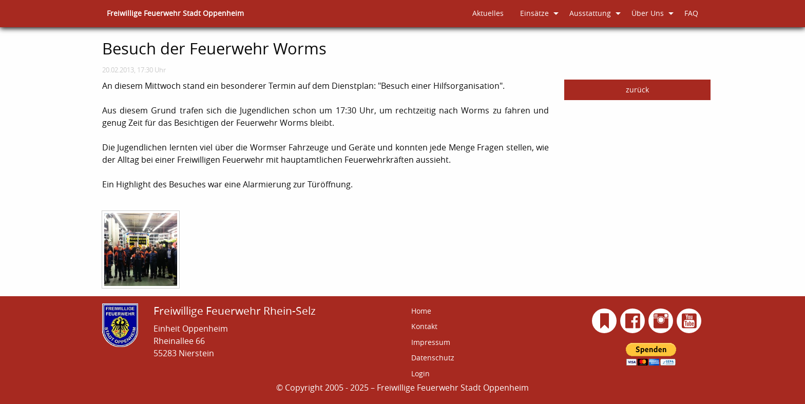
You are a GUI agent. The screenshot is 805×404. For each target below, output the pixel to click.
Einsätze (534, 13)
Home (421, 311)
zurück (637, 89)
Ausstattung (590, 13)
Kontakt (424, 326)
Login (420, 373)
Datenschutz (432, 357)
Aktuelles (488, 13)
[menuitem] (175, 13)
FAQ (691, 13)
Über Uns (647, 13)
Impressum (430, 342)
